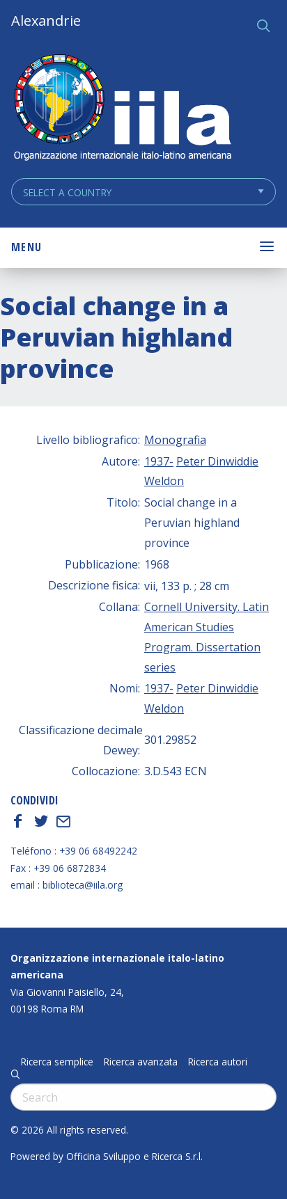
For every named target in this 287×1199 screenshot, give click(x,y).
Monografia (175, 439)
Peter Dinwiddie (217, 461)
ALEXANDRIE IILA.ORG (122, 108)
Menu (26, 247)
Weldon (164, 481)
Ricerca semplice (57, 1062)
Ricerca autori (217, 1062)
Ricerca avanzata (141, 1062)
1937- (158, 461)
